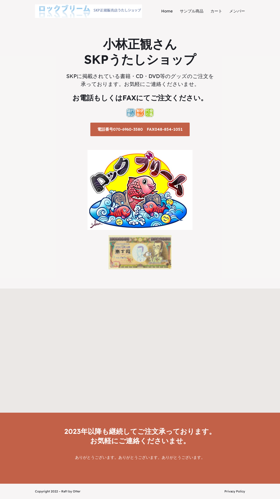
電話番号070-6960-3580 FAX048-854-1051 (140, 129)
